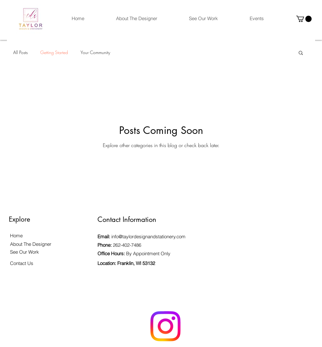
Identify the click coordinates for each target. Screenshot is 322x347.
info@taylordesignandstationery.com (148, 237)
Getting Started (54, 52)
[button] (304, 19)
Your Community (95, 52)
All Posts (20, 52)
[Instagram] (165, 326)
